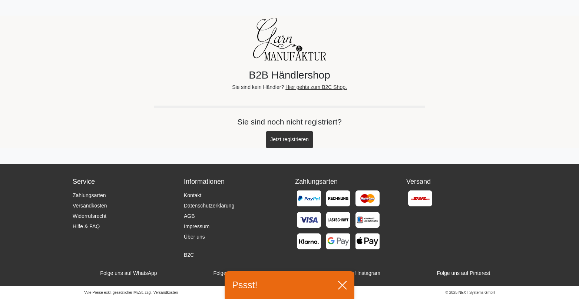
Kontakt (192, 195)
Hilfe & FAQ (86, 226)
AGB (189, 216)
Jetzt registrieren (289, 139)
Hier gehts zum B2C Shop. (316, 87)
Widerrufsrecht (89, 216)
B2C (189, 255)
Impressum (196, 226)
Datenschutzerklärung (209, 206)
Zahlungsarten (89, 195)
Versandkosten (90, 206)
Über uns (194, 237)
